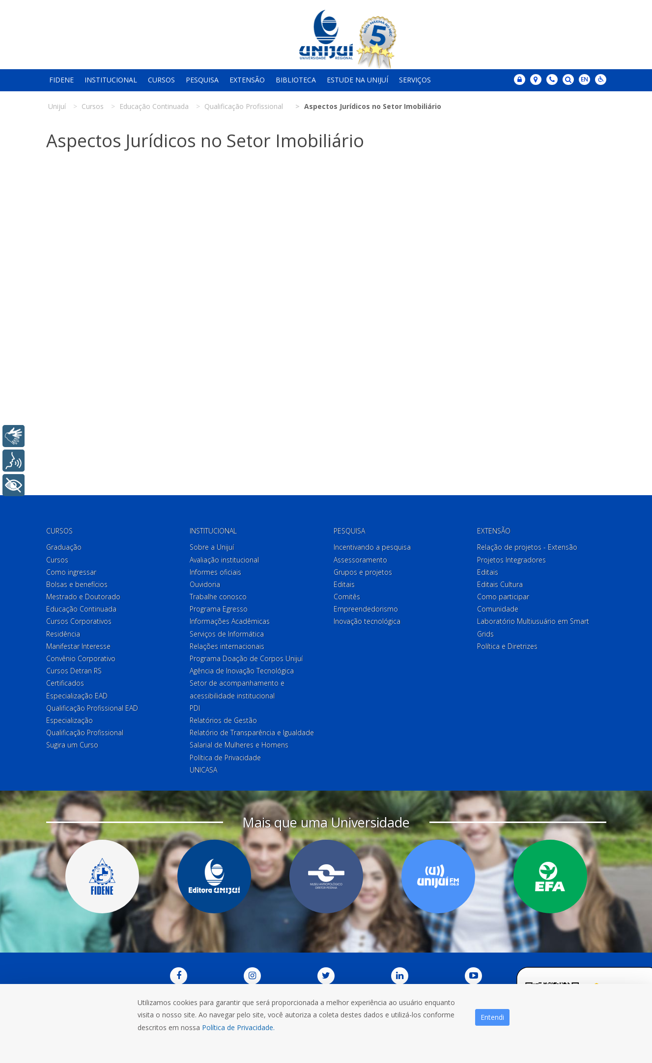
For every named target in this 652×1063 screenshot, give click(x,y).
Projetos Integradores (511, 559)
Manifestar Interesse (78, 646)
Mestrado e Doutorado (83, 596)
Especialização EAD (77, 695)
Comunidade (497, 608)
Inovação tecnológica (367, 621)
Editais (344, 584)
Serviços (415, 79)
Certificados (65, 683)
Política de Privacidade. (238, 1027)
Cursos (161, 79)
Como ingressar (71, 572)
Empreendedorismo (366, 608)
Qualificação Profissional (84, 732)
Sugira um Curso (72, 744)
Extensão (247, 79)
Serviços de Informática (227, 633)
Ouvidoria (205, 584)
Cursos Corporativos (79, 621)
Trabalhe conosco (218, 596)
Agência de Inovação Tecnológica (242, 670)
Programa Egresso (219, 608)
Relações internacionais (227, 646)
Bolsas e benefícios (77, 584)
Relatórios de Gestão (223, 720)
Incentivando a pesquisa (372, 547)
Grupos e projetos (363, 572)
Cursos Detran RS (74, 670)
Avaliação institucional (224, 559)
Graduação (64, 547)
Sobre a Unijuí (212, 547)
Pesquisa (202, 79)
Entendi (492, 1017)
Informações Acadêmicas (230, 621)
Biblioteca (296, 79)
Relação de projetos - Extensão (527, 547)
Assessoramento (360, 559)
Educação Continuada (81, 608)
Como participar (503, 596)
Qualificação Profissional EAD (92, 708)
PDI (195, 708)
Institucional (111, 79)
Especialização (69, 720)
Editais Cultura (500, 584)
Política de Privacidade (225, 757)
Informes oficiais (215, 572)
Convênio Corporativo (80, 658)
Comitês (347, 596)
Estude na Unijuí (357, 79)
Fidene (61, 79)
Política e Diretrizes (507, 646)
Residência (63, 633)
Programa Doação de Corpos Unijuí (246, 658)
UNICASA (203, 769)
